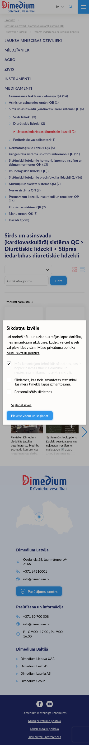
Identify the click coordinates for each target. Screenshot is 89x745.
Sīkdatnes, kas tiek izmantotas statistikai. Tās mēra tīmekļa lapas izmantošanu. (46, 382)
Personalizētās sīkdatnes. (33, 392)
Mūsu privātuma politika (56, 347)
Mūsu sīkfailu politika (23, 353)
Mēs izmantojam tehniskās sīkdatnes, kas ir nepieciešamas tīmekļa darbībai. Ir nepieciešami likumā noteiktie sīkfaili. (47, 367)
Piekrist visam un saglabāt (29, 416)
